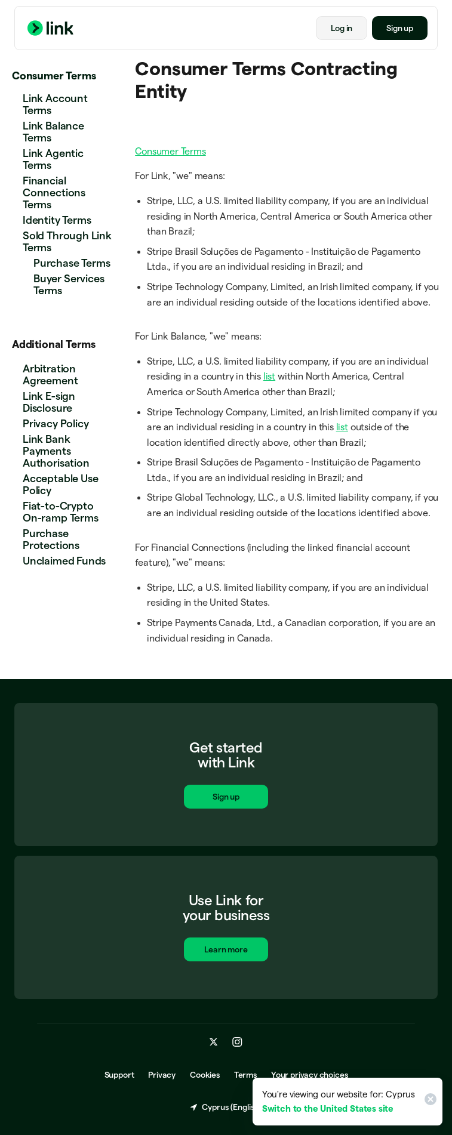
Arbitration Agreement (50, 374)
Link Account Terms (55, 104)
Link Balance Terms (53, 131)
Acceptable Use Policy (60, 484)
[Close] (428, 1101)
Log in (341, 28)
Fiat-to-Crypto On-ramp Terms (61, 511)
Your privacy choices (309, 1075)
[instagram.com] (237, 1042)
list (269, 376)
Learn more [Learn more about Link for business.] (225, 950)
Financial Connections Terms (54, 192)
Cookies (205, 1075)
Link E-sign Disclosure (49, 402)
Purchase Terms (71, 263)
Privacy (162, 1075)
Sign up (399, 28)
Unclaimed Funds (64, 560)
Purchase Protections (51, 539)
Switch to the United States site (327, 1108)
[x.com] (214, 1042)
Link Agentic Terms (53, 159)
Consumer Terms (54, 75)
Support (119, 1075)
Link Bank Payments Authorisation (56, 450)
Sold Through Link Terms (67, 241)
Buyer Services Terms (68, 284)
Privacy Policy (55, 423)
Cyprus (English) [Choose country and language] (226, 1107)
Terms (245, 1075)
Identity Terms (57, 220)
